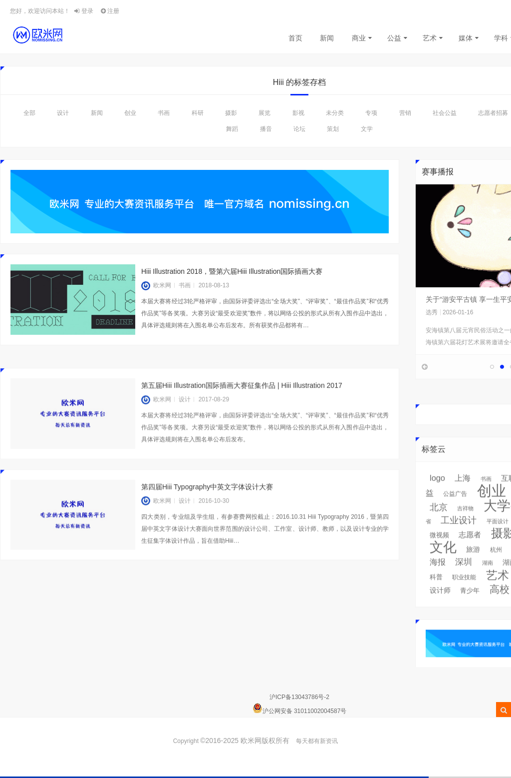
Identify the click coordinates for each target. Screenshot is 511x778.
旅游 (473, 563)
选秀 (432, 312)
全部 (29, 112)
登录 (83, 10)
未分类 (335, 112)
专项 (371, 112)
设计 (63, 112)
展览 (264, 112)
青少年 (470, 604)
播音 (266, 128)
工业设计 (459, 534)
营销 (405, 112)
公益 (394, 38)
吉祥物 (465, 522)
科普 (436, 590)
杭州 (496, 563)
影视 (298, 112)
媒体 (466, 38)
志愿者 (470, 548)
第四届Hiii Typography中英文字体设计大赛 (207, 500)
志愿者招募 (493, 112)
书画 (164, 112)
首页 (295, 38)
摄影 (231, 112)
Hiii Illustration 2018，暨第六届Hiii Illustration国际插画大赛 (231, 271)
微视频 (439, 548)
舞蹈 (232, 128)
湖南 (487, 576)
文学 (367, 128)
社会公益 (445, 112)
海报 (438, 575)
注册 (110, 10)
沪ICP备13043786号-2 (299, 697)
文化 (443, 560)
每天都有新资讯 (317, 741)
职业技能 (464, 590)
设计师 (440, 604)
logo (437, 491)
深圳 (463, 575)
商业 (359, 38)
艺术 (430, 38)
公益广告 (455, 507)
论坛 (299, 128)
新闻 (327, 38)
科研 (198, 112)
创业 (130, 112)
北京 (439, 521)
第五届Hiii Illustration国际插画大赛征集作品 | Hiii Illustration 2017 (241, 399)
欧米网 (156, 285)
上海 (463, 491)
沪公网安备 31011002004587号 (304, 711)
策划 (333, 128)
